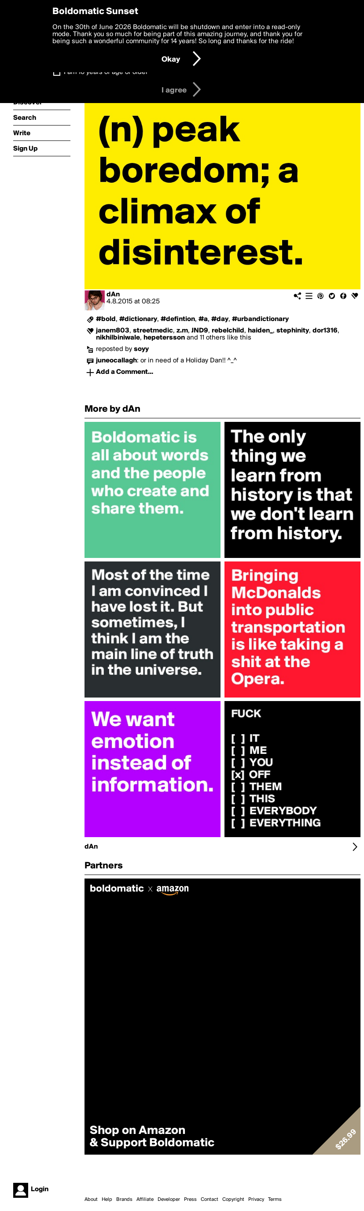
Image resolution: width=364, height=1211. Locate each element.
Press (190, 1199)
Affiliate (145, 1199)
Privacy (256, 1199)
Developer (169, 1199)
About (91, 1199)
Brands (124, 1199)
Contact (209, 1199)
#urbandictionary (260, 319)
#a (203, 319)
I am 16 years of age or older (106, 72)
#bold (106, 319)
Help (107, 1199)
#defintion (178, 319)
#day (219, 319)
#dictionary (138, 319)
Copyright (233, 1199)
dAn (113, 294)
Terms (275, 1199)
